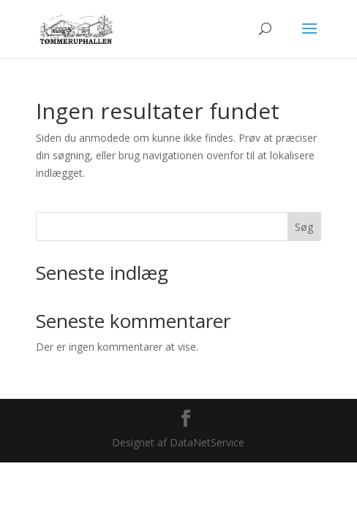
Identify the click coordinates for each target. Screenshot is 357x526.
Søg (304, 227)
